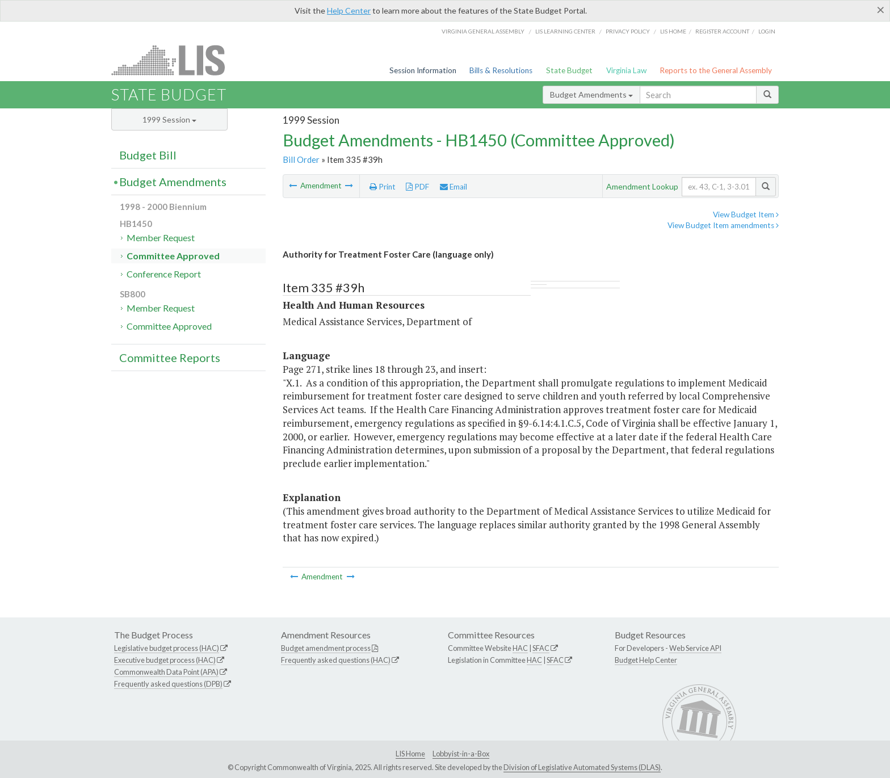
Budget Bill (148, 155)
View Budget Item (746, 214)
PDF (417, 186)
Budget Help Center (646, 660)
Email (453, 186)
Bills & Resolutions (500, 70)
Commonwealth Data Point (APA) (166, 671)
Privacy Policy (628, 31)
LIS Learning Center (565, 31)
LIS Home (410, 753)
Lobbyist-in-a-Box (461, 753)
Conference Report (164, 273)
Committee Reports (169, 357)
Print (383, 186)
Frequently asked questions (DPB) (168, 683)
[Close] (880, 9)
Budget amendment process (326, 648)
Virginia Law (626, 70)
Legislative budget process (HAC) (166, 648)
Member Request (161, 237)
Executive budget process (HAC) (165, 660)
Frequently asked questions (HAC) (336, 660)
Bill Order (301, 159)
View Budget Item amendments (723, 225)
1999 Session (169, 119)
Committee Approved (173, 255)
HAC (520, 648)
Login (766, 31)
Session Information (422, 70)
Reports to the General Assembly (716, 70)
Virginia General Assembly (483, 31)
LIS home (673, 31)
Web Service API (695, 648)
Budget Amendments (591, 94)
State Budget (569, 70)
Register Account (722, 31)
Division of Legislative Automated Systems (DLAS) (582, 767)
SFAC (540, 648)
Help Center (349, 10)
